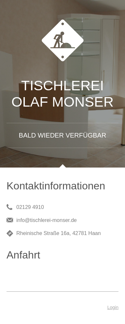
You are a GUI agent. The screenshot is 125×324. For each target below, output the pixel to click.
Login (112, 307)
